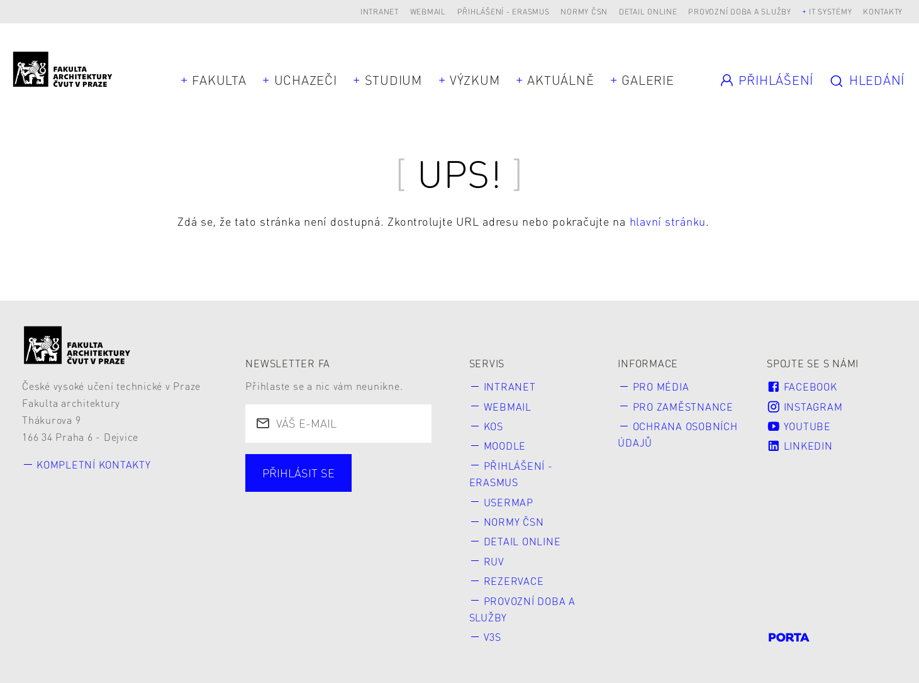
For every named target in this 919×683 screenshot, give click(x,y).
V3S (492, 636)
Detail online (648, 11)
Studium (393, 80)
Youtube (799, 426)
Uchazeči (305, 80)
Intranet (379, 11)
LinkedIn (799, 445)
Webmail (428, 11)
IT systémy (830, 11)
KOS (493, 426)
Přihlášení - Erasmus (503, 11)
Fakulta (219, 80)
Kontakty (883, 11)
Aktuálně (560, 80)
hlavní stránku (668, 221)
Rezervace (514, 580)
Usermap (508, 502)
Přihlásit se (298, 472)
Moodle (505, 445)
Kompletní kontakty (93, 464)
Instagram (804, 406)
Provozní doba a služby (739, 11)
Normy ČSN (584, 11)
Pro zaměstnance (683, 406)
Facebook (802, 386)
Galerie (647, 80)
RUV (494, 561)
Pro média (661, 386)
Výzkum (475, 80)
